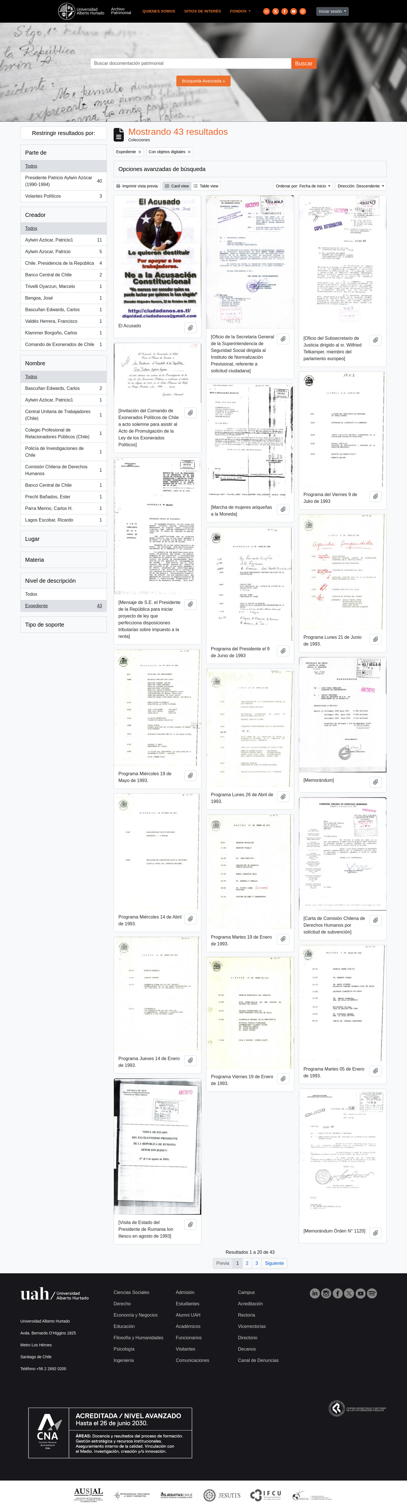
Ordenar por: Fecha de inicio (301, 186)
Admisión (185, 1292)
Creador (35, 215)
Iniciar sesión (331, 11)
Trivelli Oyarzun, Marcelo (63, 287)
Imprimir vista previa (137, 186)
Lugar (32, 539)
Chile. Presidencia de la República (63, 264)
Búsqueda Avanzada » (203, 80)
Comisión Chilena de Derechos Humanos (63, 470)
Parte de (36, 152)
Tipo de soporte (44, 624)
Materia (34, 560)
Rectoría (246, 1315)
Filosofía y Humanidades (138, 1337)
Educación (124, 1326)
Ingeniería (124, 1360)
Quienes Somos (158, 11)
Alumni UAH (188, 1315)
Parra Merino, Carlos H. (63, 509)
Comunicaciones (192, 1360)
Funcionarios (189, 1337)
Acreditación (250, 1303)
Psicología (124, 1349)
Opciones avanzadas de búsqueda (161, 169)
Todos (31, 166)
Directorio (247, 1337)
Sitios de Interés (202, 11)
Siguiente (274, 1263)
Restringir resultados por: (63, 133)
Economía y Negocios (136, 1315)
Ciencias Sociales (131, 1292)
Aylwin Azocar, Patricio (63, 252)
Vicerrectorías (252, 1326)
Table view (206, 186)
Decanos (247, 1349)
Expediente (63, 607)
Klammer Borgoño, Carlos (63, 334)
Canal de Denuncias (258, 1360)
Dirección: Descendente (359, 186)
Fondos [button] (239, 11)
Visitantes (185, 1349)
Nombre (35, 363)
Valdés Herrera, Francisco (63, 322)
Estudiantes (188, 1303)
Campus (246, 1292)
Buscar (304, 63)
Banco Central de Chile (63, 276)
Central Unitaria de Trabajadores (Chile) (63, 415)
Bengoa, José (63, 299)
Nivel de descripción (50, 581)
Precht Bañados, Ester (63, 498)
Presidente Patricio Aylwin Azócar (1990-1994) (63, 181)
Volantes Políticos (63, 197)
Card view (177, 186)
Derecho (122, 1303)
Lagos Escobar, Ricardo (63, 521)
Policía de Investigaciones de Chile (63, 452)
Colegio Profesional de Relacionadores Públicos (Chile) (63, 433)
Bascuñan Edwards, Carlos (63, 310)
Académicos (188, 1326)
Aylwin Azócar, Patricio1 (63, 241)
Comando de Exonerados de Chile (63, 345)
